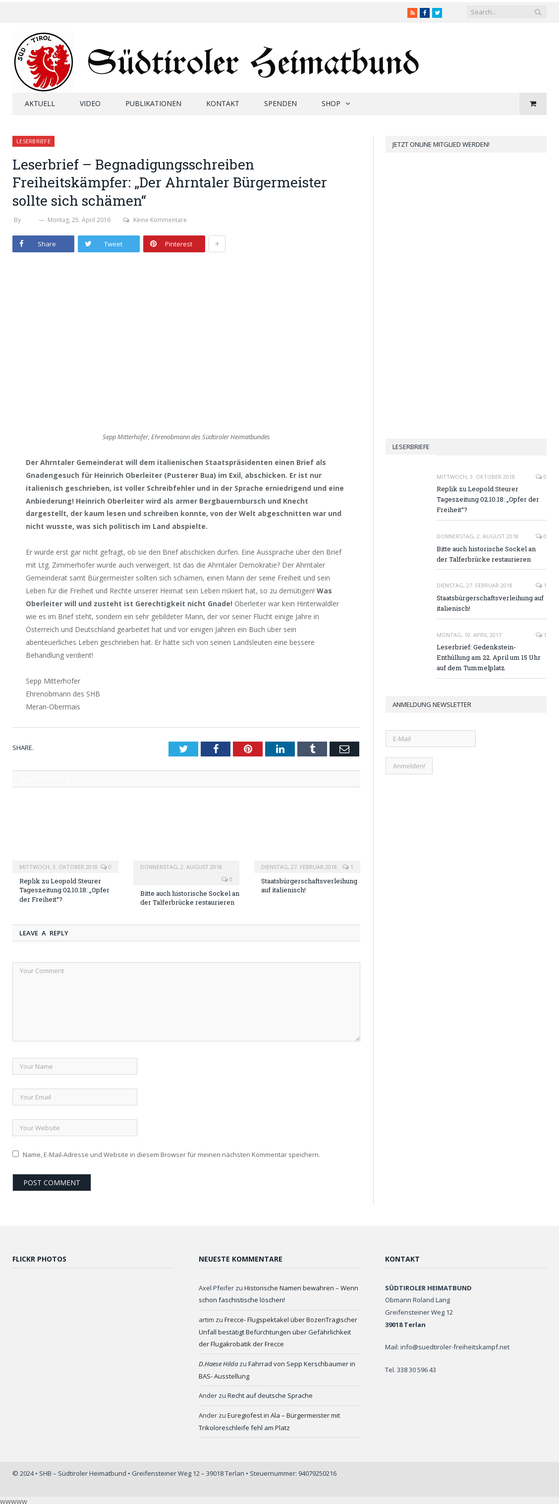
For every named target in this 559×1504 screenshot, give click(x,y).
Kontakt (222, 103)
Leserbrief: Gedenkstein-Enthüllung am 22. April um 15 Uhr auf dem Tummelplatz (489, 657)
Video (90, 103)
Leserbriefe (33, 141)
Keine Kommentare (155, 220)
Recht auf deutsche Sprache (270, 1395)
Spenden (280, 103)
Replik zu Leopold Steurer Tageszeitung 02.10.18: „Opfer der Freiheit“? (64, 889)
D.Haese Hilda (218, 1363)
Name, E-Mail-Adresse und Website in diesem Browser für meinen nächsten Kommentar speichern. (171, 1154)
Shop (331, 103)
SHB (30, 220)
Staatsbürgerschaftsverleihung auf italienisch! (490, 603)
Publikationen (153, 103)
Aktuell (40, 103)
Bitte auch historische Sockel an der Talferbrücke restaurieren (189, 898)
